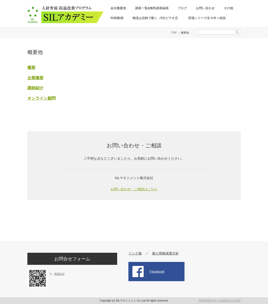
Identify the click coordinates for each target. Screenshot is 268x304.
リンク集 (135, 253)
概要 (31, 67)
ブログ (182, 8)
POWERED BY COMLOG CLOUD (220, 300)
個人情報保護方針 (165, 253)
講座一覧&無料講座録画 (152, 8)
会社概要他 (118, 8)
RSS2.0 (59, 274)
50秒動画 (116, 18)
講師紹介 (35, 88)
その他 (228, 8)
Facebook (157, 271)
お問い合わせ (205, 8)
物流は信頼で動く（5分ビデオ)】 (155, 18)
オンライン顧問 (41, 98)
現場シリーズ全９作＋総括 (207, 18)
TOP (173, 32)
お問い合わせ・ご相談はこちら (134, 189)
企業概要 (35, 78)
